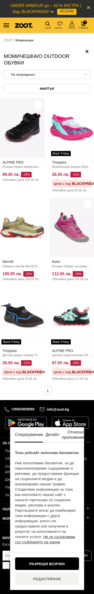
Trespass (59, 162)
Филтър (47, 89)
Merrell (8, 262)
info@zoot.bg (58, 409)
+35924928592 (23, 409)
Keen (56, 262)
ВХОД (72, 25)
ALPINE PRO (13, 162)
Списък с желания (60, 25)
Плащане (83, 24)
